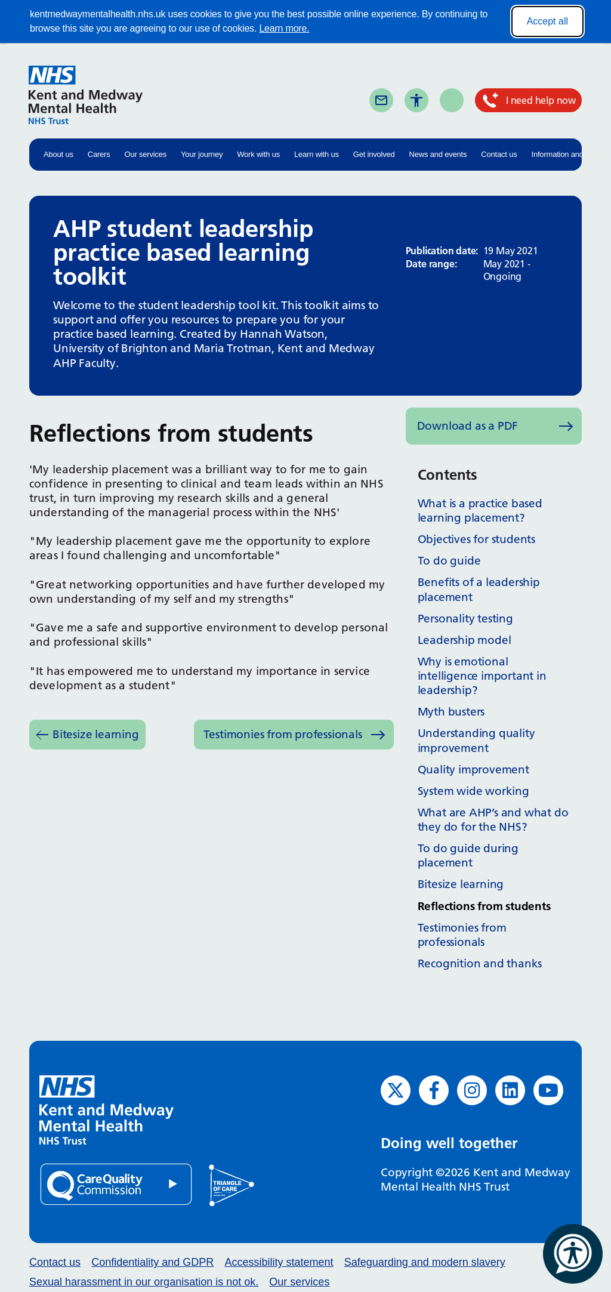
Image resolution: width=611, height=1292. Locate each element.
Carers (99, 154)
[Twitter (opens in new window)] (396, 1090)
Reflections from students (484, 906)
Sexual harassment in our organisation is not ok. (143, 1282)
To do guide (449, 561)
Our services (146, 154)
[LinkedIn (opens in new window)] (510, 1090)
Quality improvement (473, 769)
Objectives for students (476, 539)
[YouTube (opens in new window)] (548, 1090)
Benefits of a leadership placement (479, 589)
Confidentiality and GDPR (152, 1262)
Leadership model (464, 640)
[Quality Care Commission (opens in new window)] (117, 1183)
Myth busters (451, 712)
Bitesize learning (96, 734)
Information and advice (569, 154)
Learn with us (316, 154)
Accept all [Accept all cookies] (547, 21)
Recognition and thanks (480, 963)
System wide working (473, 791)
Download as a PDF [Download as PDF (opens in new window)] (468, 426)
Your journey (202, 154)
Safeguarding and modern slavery (424, 1262)
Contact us (499, 154)
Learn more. (284, 28)
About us (58, 154)
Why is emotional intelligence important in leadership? (482, 676)
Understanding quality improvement (476, 740)
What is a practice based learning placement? (480, 511)
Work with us (258, 154)
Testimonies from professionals (282, 734)
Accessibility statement (278, 1262)
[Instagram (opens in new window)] (472, 1090)
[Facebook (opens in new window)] (434, 1090)
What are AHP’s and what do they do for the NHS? (493, 820)
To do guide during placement (468, 855)
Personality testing (465, 618)
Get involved (374, 154)
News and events (438, 154)
